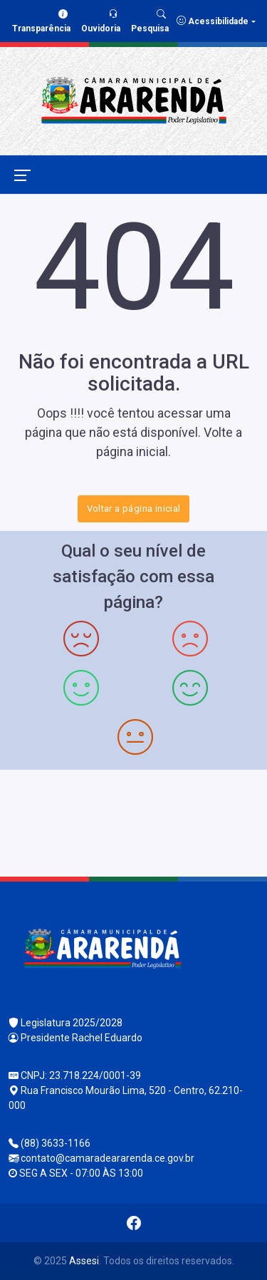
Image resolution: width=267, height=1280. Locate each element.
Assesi (84, 1260)
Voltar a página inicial (134, 508)
